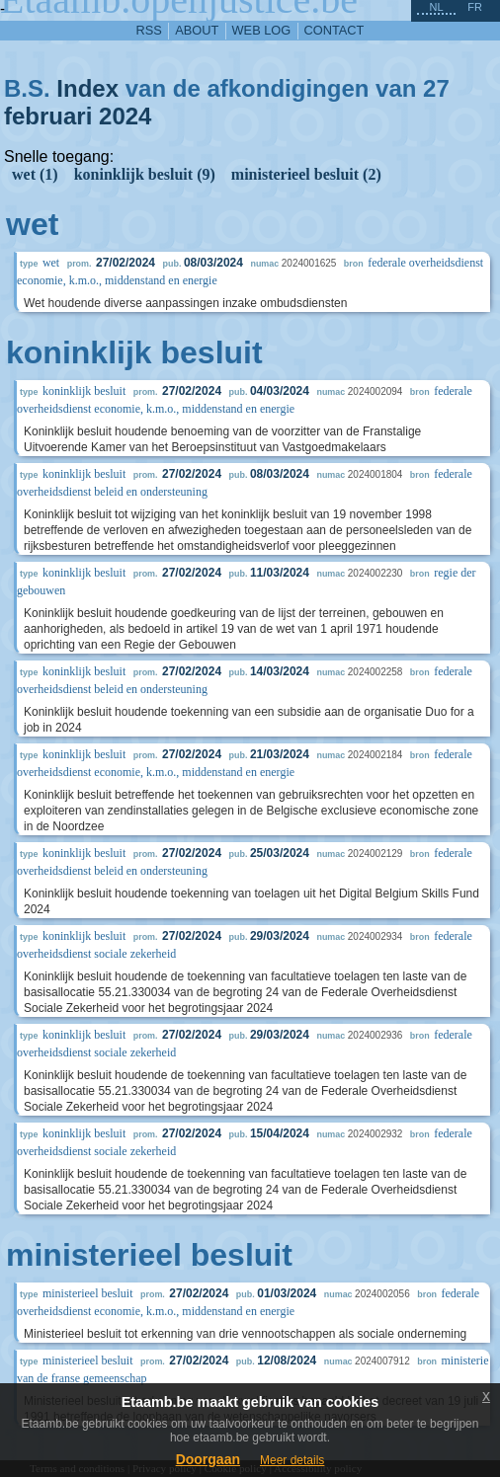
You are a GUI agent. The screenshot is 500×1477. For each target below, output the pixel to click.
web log (262, 30)
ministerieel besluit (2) (306, 174)
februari (48, 116)
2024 (125, 116)
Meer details (292, 1460)
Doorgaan (208, 1459)
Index (87, 88)
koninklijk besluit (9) (144, 174)
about (196, 30)
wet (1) (35, 174)
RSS (149, 30)
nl (436, 7)
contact (334, 30)
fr (474, 7)
